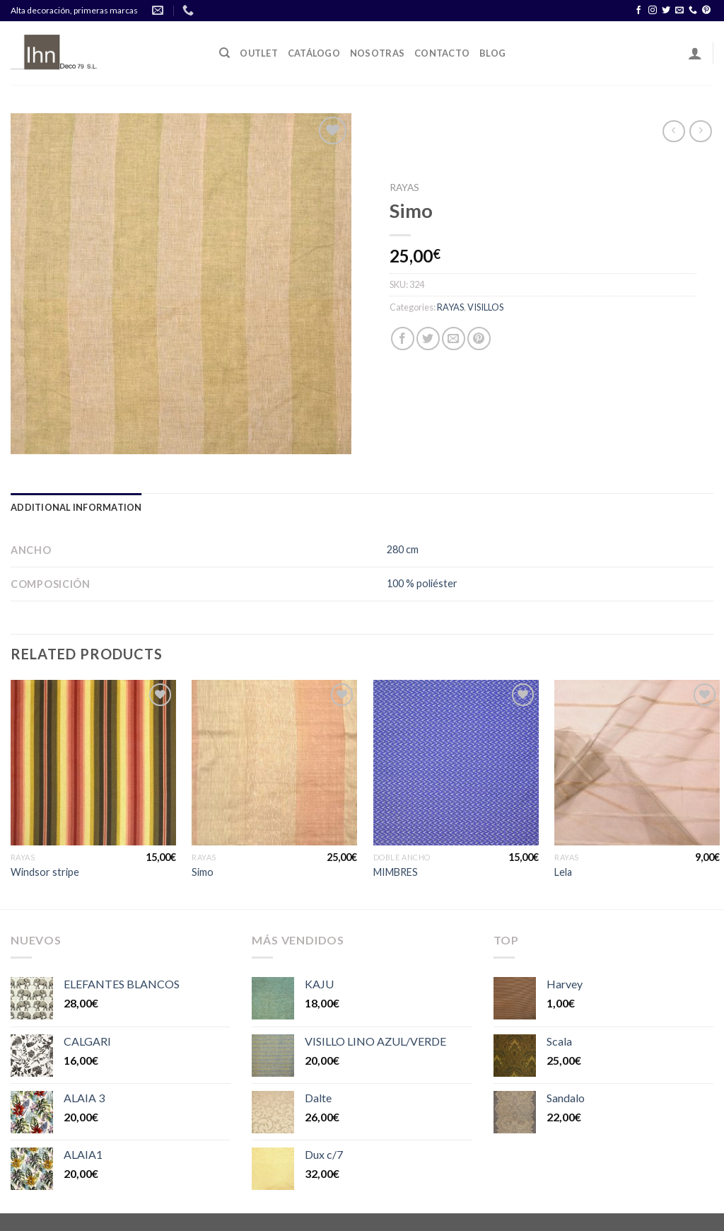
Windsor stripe (45, 872)
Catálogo (314, 53)
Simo (203, 872)
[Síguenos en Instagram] (652, 11)
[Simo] (274, 762)
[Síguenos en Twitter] (666, 11)
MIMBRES (395, 872)
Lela (563, 872)
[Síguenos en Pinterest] (706, 11)
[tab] (76, 507)
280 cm (403, 549)
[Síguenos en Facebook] (638, 11)
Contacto (441, 53)
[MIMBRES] (456, 762)
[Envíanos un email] (679, 11)
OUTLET (259, 53)
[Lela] (637, 762)
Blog (492, 53)
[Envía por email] (453, 338)
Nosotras (377, 53)
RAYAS (404, 187)
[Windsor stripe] (93, 762)
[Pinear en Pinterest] (479, 338)
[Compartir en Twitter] (428, 338)
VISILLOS (485, 307)
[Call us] (693, 11)
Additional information (76, 507)
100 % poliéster (422, 583)
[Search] (224, 53)
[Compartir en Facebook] (402, 338)
